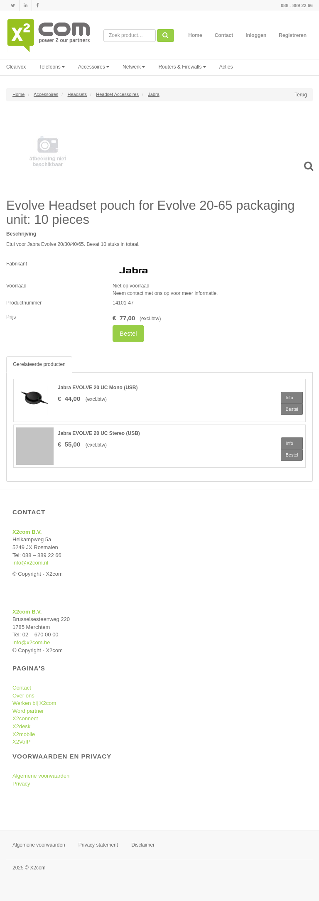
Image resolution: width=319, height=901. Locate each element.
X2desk (21, 726)
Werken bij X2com (34, 703)
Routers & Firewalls (182, 67)
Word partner (28, 711)
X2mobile (23, 734)
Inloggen (255, 35)
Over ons (23, 695)
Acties (226, 67)
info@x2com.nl (30, 563)
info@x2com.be (31, 642)
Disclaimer (143, 845)
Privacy (21, 784)
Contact (224, 35)
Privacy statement (98, 845)
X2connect (25, 718)
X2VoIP (21, 742)
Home (195, 35)
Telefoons (52, 67)
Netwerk (134, 67)
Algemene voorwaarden (40, 776)
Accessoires (93, 67)
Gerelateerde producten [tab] (39, 364)
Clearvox (16, 67)
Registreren (293, 35)
